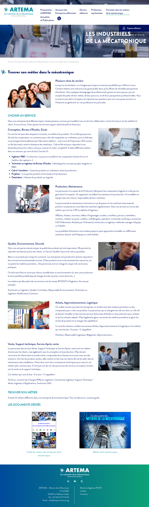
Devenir (84, 11)
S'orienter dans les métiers (118, 11)
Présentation (46, 11)
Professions (97, 11)
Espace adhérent (134, 28)
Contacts (84, 494)
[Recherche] (59, 19)
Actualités (47, 19)
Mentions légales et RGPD (91, 487)
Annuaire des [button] (65, 11)
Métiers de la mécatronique (105, 452)
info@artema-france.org (59, 500)
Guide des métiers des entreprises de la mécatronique (44, 453)
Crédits (83, 490)
